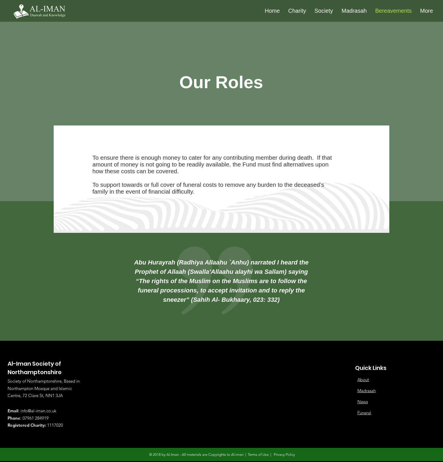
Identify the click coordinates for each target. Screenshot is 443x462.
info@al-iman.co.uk (38, 410)
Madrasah (366, 390)
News (362, 401)
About (363, 379)
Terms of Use (258, 454)
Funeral (364, 412)
